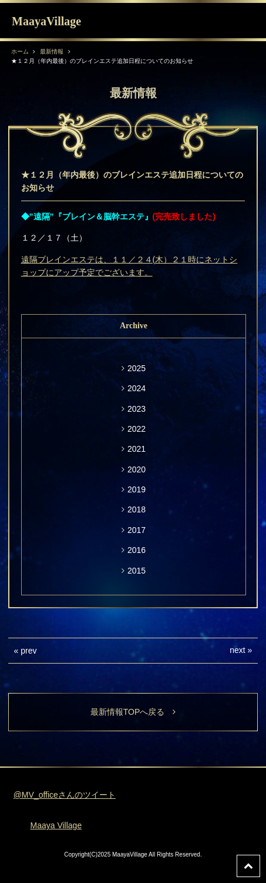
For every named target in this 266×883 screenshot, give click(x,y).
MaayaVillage (46, 21)
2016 (136, 550)
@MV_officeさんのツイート (65, 794)
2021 (136, 449)
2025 (136, 368)
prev (28, 650)
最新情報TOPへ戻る (133, 712)
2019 (136, 489)
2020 (136, 469)
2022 (136, 429)
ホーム (20, 51)
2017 (136, 530)
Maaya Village (56, 825)
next (237, 650)
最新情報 (51, 51)
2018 (136, 509)
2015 (136, 570)
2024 (136, 388)
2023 (136, 409)
